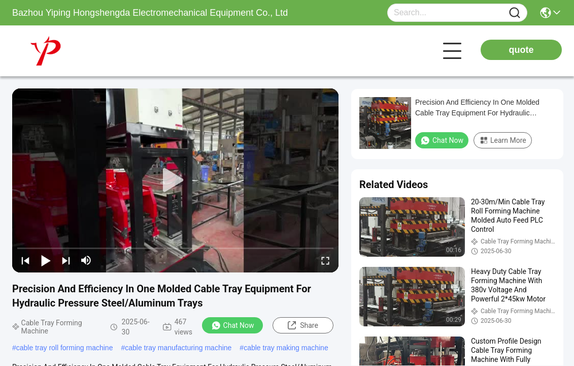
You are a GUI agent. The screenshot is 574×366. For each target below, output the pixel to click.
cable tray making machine (286, 348)
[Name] (515, 13)
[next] (66, 260)
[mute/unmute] (86, 260)
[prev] (25, 260)
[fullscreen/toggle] (325, 260)
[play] (175, 180)
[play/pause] (46, 260)
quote (521, 50)
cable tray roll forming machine (64, 348)
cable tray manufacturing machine (178, 348)
